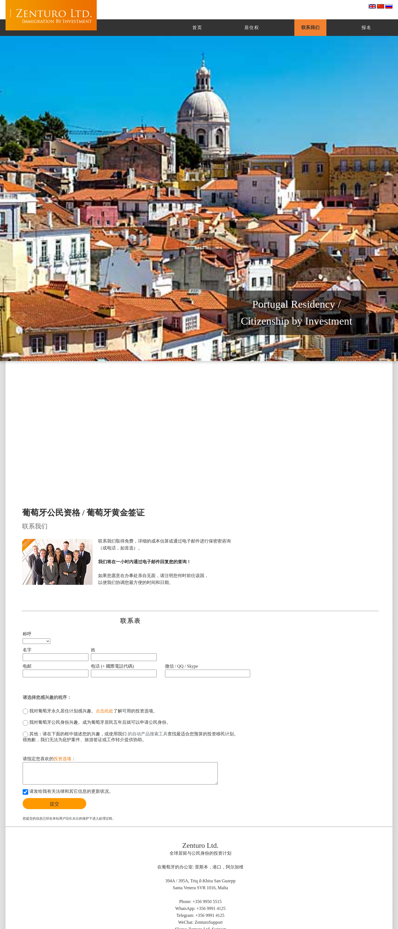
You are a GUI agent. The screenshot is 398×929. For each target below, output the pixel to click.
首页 (197, 27)
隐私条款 (72, 818)
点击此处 (104, 711)
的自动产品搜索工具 (147, 733)
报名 (366, 27)
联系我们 (310, 27)
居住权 (251, 27)
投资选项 (62, 758)
